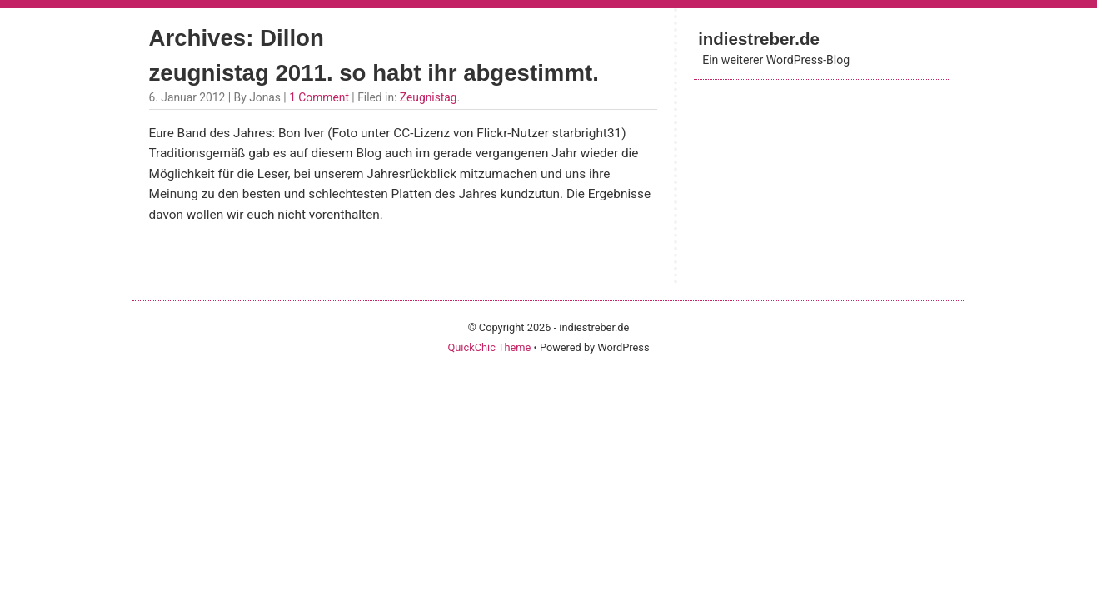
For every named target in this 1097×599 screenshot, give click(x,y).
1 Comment (319, 97)
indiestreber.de (759, 38)
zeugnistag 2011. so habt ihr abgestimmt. (374, 73)
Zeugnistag (428, 97)
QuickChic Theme (489, 347)
